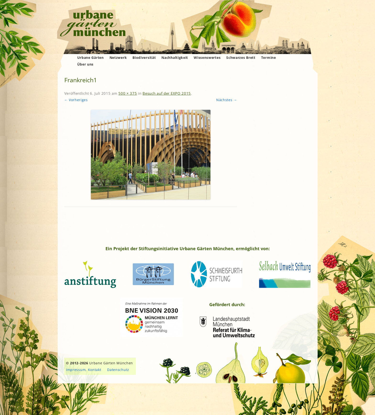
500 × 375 (127, 93)
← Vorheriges (76, 100)
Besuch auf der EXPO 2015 (167, 93)
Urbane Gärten (90, 57)
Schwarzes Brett (240, 57)
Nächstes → (226, 100)
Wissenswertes (207, 57)
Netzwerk (118, 57)
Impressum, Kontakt (83, 369)
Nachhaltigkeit (174, 57)
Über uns (85, 64)
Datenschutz (118, 369)
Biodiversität (144, 57)
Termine (268, 57)
